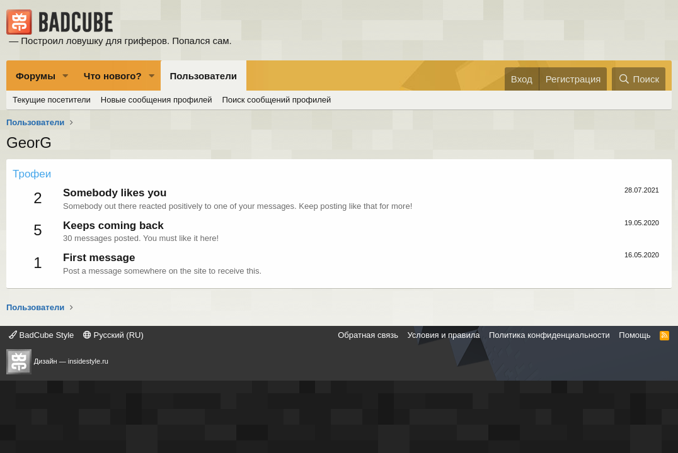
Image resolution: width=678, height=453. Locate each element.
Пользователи (203, 75)
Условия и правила (443, 335)
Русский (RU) (113, 335)
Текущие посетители (52, 99)
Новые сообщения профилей (156, 99)
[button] (65, 76)
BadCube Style (41, 335)
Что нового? (113, 75)
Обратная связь (368, 335)
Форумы (35, 75)
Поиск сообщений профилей (276, 99)
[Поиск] (638, 79)
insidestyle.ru (88, 361)
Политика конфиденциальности (549, 335)
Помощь (634, 335)
